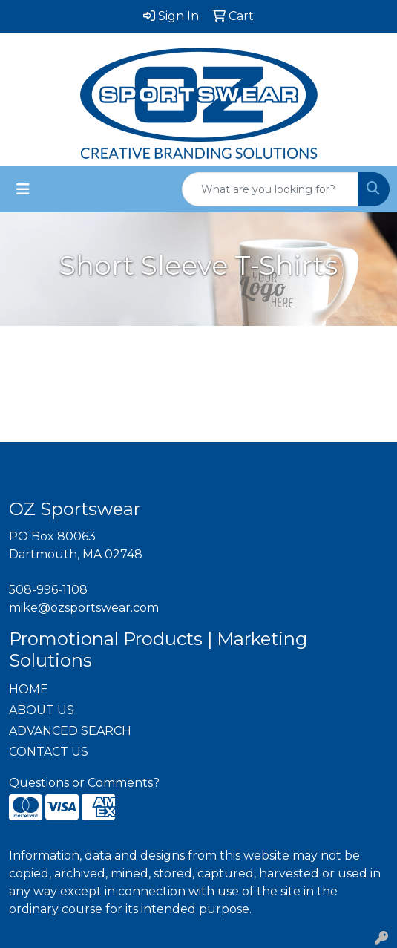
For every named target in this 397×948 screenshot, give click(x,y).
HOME (28, 689)
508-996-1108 (48, 590)
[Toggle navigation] (23, 189)
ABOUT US (41, 710)
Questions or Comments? (84, 783)
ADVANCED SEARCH (70, 731)
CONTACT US (48, 752)
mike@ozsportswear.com (84, 608)
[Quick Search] (270, 189)
